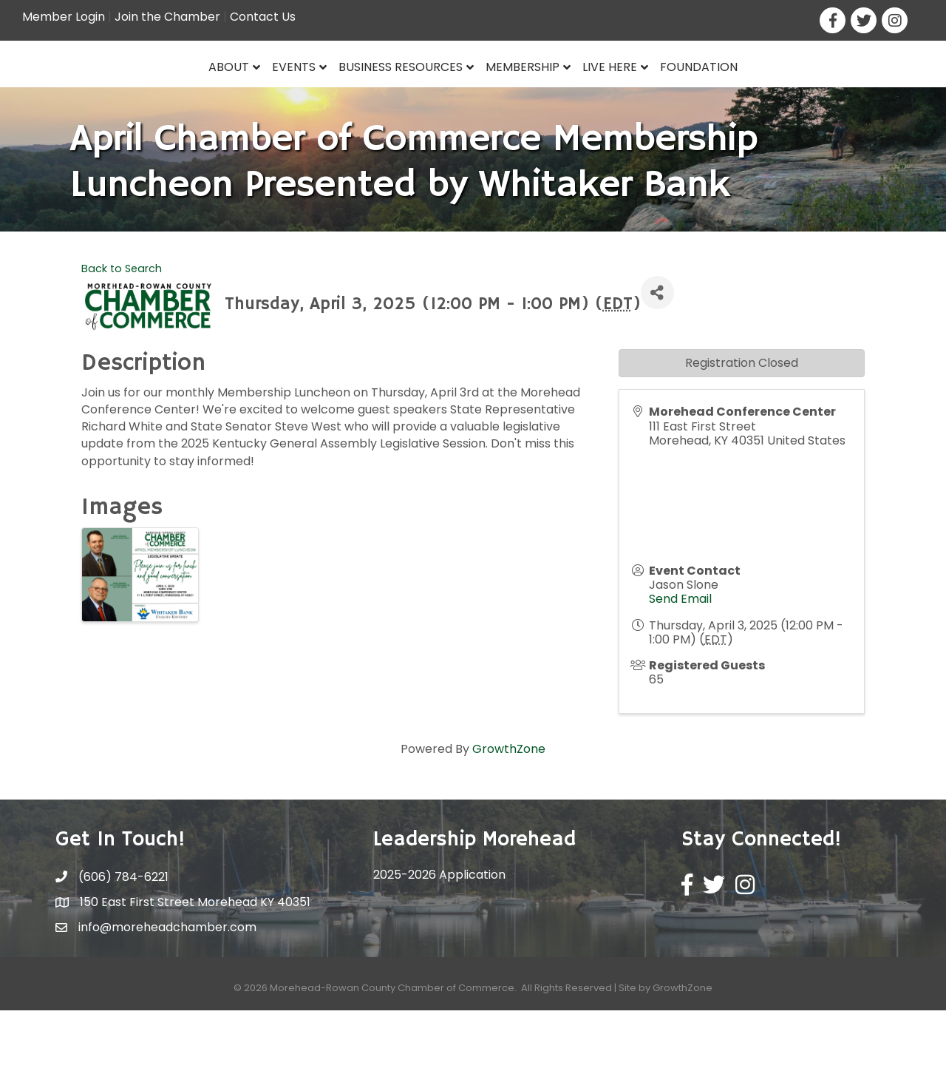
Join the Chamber (167, 16)
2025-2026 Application (439, 936)
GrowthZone (508, 810)
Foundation (812, 93)
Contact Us (263, 16)
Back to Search (121, 329)
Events (181, 93)
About (115, 93)
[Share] (657, 354)
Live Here (723, 93)
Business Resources (287, 93)
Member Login (63, 16)
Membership (636, 93)
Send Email (680, 660)
